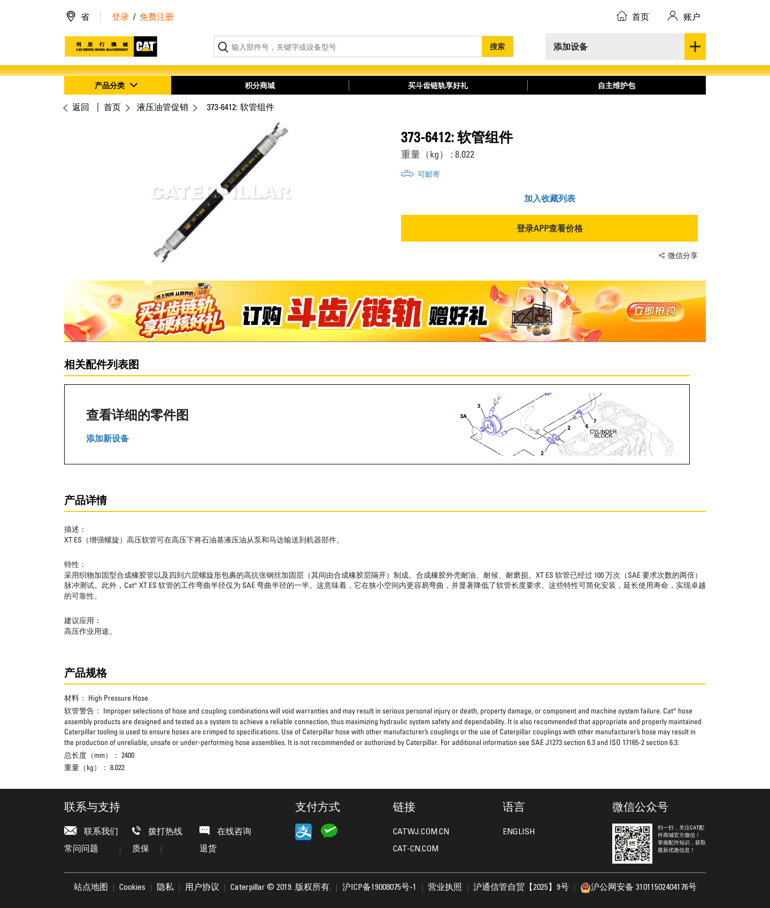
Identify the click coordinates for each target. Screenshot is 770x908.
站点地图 (91, 887)
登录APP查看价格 (550, 228)
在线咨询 (225, 831)
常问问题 (92, 849)
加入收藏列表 (549, 198)
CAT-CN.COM (415, 849)
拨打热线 (157, 831)
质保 (146, 849)
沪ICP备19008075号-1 (379, 887)
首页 (112, 107)
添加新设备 (107, 438)
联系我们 (91, 831)
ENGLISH (519, 832)
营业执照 (445, 887)
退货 (208, 849)
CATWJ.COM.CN (421, 832)
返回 (79, 107)
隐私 (165, 887)
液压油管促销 (162, 107)
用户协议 (202, 887)
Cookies (132, 887)
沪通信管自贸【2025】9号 (521, 887)
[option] (220, 192)
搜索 (497, 46)
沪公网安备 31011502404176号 (638, 887)
